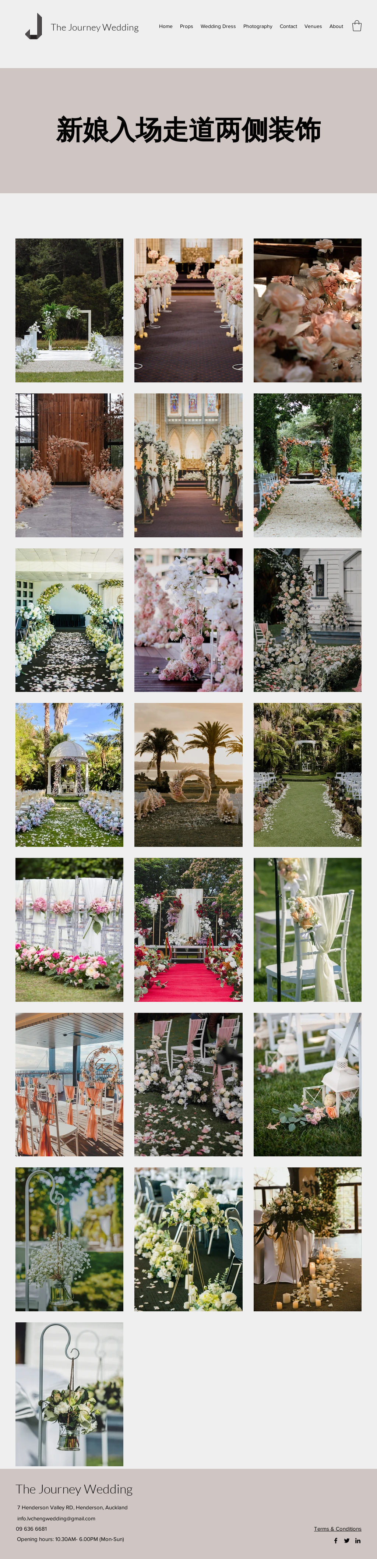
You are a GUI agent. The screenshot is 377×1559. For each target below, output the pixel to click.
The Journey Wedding (95, 27)
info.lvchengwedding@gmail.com (56, 1518)
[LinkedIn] (358, 1540)
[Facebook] (335, 1540)
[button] (357, 25)
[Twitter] (346, 1540)
